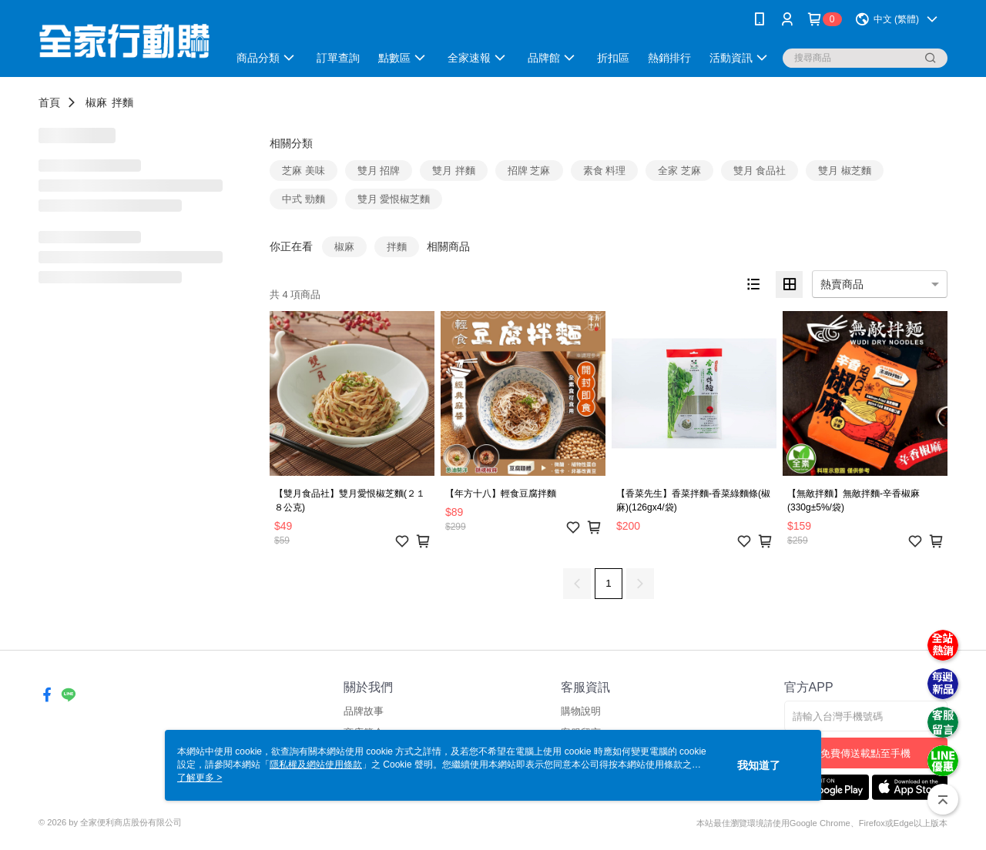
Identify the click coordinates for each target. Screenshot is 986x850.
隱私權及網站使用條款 (316, 764)
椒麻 (96, 102)
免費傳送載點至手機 (865, 753)
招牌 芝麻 (529, 170)
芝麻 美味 (303, 170)
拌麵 (122, 102)
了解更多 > (199, 777)
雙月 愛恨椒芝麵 (394, 199)
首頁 (49, 102)
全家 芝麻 (679, 170)
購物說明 (581, 711)
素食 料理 (604, 170)
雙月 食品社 (759, 170)
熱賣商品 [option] (842, 284)
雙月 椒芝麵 (844, 170)
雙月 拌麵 (453, 170)
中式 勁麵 (303, 199)
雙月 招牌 (379, 170)
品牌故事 (364, 711)
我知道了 (758, 765)
